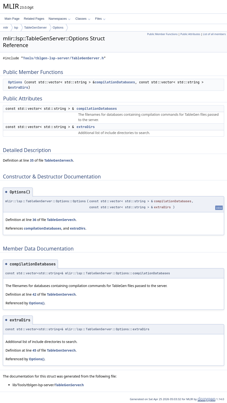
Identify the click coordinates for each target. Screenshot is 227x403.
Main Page (12, 18)
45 (34, 350)
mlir (5, 27)
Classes (82, 18)
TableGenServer (35, 27)
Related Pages (34, 18)
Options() (36, 303)
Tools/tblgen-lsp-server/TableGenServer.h (63, 58)
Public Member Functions (162, 34)
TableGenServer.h (58, 160)
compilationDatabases (115, 82)
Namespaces (59, 18)
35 (32, 160)
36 (34, 219)
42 (34, 294)
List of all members (214, 34)
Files (100, 18)
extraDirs (19, 87)
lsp (16, 27)
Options (58, 27)
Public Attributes (190, 34)
